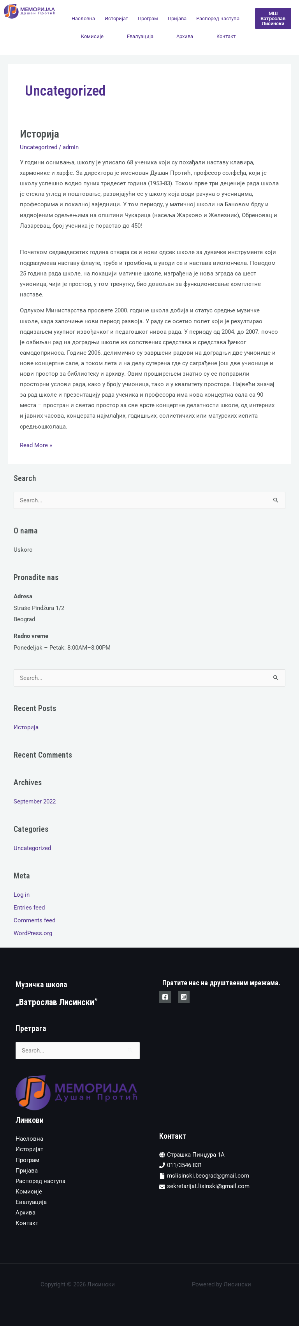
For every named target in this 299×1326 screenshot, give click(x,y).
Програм (148, 18)
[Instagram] (184, 997)
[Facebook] (165, 997)
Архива (184, 36)
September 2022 (35, 801)
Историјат (116, 18)
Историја (39, 134)
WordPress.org (33, 933)
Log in (22, 894)
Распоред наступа (217, 18)
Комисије (92, 36)
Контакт (226, 36)
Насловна (83, 18)
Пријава (177, 18)
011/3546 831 (184, 1165)
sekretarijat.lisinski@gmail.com (208, 1186)
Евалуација (140, 36)
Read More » (36, 444)
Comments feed (34, 920)
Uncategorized (38, 147)
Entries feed (29, 907)
